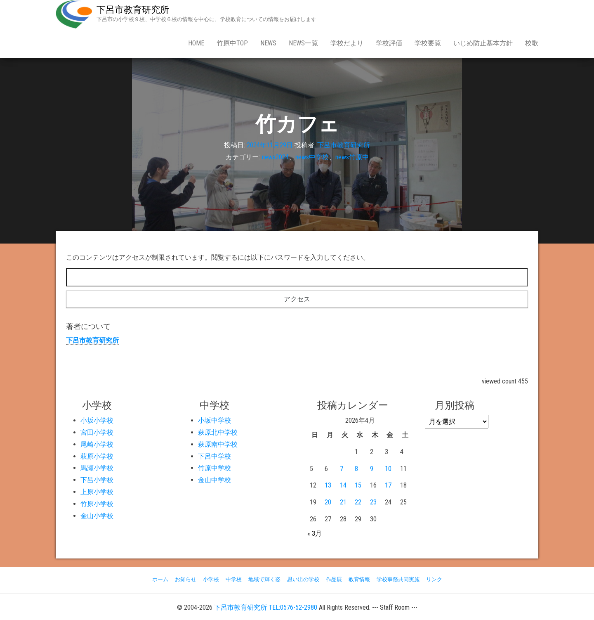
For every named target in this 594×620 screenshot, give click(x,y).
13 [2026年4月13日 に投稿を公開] (328, 485)
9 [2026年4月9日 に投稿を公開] (371, 469)
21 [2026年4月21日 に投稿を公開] (343, 502)
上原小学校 (96, 492)
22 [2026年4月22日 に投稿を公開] (358, 502)
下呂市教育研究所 (133, 10)
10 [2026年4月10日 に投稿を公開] (388, 469)
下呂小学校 (96, 480)
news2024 (275, 157)
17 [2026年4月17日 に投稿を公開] (388, 485)
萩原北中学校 (218, 432)
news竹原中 (352, 157)
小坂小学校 (96, 420)
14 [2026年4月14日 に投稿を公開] (343, 485)
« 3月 (314, 533)
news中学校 (312, 157)
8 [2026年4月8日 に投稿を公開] (356, 469)
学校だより (346, 43)
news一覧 (303, 43)
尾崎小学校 (96, 444)
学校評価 (389, 43)
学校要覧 (428, 43)
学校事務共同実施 (398, 579)
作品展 (334, 579)
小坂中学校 (214, 420)
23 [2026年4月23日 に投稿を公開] (373, 502)
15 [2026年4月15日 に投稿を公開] (358, 485)
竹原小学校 (96, 504)
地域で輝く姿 (264, 579)
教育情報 (359, 579)
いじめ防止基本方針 (483, 43)
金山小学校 (96, 516)
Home (196, 43)
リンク (434, 579)
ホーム (160, 579)
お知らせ (185, 579)
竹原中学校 (214, 468)
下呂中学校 (214, 456)
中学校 (234, 579)
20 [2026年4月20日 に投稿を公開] (328, 502)
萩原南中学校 (218, 444)
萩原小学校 (96, 456)
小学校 (211, 579)
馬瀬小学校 (96, 468)
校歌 (531, 43)
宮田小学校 (96, 432)
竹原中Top (232, 43)
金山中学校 (214, 480)
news (268, 43)
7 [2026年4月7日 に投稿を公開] (341, 469)
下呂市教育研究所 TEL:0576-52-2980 (265, 607)
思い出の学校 (303, 579)
